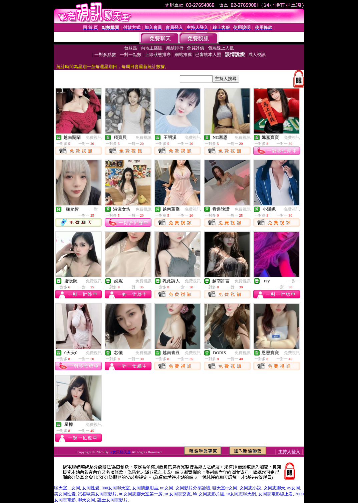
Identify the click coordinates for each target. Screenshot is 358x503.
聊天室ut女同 (224, 487)
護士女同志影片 (112, 499)
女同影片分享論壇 (192, 487)
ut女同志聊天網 (241, 493)
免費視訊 (94, 137)
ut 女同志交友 (177, 493)
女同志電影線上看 (275, 493)
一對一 (96, 209)
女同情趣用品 (145, 487)
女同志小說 (250, 487)
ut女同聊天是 (120, 452)
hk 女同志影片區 (208, 493)
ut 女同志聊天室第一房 (140, 493)
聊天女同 (86, 499)
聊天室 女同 (67, 487)
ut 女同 (166, 487)
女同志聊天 (274, 487)
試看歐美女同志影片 (97, 493)
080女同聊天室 (116, 487)
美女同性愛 (65, 493)
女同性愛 (90, 487)
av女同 (293, 487)
